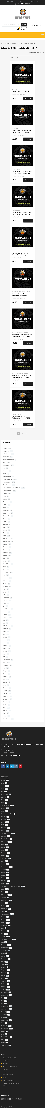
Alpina (4, 716)
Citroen (5, 690)
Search (24, 24)
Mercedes (5, 578)
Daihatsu (5, 676)
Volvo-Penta (6, 454)
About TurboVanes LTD (9, 1058)
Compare (5, 1063)
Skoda (4, 521)
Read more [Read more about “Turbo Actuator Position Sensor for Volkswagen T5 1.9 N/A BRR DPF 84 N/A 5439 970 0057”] (28, 302)
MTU (4, 569)
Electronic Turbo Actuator (20, 332)
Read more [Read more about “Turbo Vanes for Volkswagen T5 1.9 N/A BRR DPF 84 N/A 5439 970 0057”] (28, 139)
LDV (4, 606)
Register (27, 3)
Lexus (4, 603)
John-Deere (6, 626)
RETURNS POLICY (8, 1074)
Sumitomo (6, 502)
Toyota (5, 493)
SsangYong (6, 510)
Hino (4, 654)
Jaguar (5, 637)
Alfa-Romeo (6, 719)
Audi (4, 713)
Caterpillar (6, 699)
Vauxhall (5, 471)
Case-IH (5, 702)
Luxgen (5, 592)
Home (2, 43)
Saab (4, 533)
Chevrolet (5, 696)
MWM (4, 566)
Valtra (4, 473)
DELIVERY (6, 1069)
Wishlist (5, 1086)
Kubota (5, 614)
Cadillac (5, 704)
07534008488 (36, 26)
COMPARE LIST (34, 1)
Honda (4, 648)
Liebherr (5, 600)
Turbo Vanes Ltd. (17, 88)
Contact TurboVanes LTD (10, 1066)
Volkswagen (6, 465)
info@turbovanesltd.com (12, 755)
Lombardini (6, 597)
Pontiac (5, 550)
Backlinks (5, 1061)
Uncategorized (7, 476)
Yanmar (5, 448)
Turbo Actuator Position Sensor (21, 251)
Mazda (5, 583)
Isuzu (4, 642)
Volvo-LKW (6, 456)
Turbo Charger (7, 485)
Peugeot (5, 552)
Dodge (4, 671)
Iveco (4, 640)
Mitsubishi (5, 572)
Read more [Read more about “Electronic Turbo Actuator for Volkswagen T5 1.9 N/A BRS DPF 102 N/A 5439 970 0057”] (28, 343)
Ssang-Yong (6, 513)
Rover (4, 535)
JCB (4, 634)
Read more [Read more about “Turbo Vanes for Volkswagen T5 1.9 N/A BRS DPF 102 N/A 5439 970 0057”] (28, 98)
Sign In (22, 3)
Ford (4, 662)
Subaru (5, 504)
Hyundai (5, 645)
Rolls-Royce (6, 538)
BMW (4, 707)
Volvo (4, 462)
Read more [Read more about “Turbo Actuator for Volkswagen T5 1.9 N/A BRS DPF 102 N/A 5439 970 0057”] (28, 424)
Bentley (5, 710)
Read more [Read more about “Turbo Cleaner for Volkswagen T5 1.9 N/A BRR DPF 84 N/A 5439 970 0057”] (28, 220)
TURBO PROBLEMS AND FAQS (11, 1083)
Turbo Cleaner (16, 169)
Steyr (4, 507)
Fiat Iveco (5, 665)
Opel (4, 558)
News (4, 1072)
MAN (4, 589)
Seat (4, 527)
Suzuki (5, 499)
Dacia (4, 685)
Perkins (5, 555)
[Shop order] (22, 57)
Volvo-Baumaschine (8, 459)
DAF (4, 679)
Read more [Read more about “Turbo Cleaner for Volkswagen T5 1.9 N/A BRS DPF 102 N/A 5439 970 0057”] (28, 180)
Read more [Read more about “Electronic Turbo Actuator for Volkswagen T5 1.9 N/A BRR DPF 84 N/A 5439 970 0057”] (28, 384)
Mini (4, 575)
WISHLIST (22, 1)
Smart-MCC (6, 516)
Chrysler (5, 693)
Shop (4, 1077)
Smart (5, 519)
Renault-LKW (6, 541)
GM (4, 657)
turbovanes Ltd (16, 1107)
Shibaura (5, 524)
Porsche (5, 547)
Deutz (4, 673)
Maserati (5, 586)
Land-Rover (6, 609)
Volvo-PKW (6, 451)
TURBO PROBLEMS (8, 1080)
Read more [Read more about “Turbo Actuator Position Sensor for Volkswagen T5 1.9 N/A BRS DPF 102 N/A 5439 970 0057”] (28, 261)
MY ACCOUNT (10, 1)
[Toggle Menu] (42, 35)
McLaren (5, 581)
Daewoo (5, 682)
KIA (4, 620)
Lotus (4, 595)
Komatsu (5, 617)
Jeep (4, 631)
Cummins (5, 688)
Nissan (5, 561)
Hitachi (5, 651)
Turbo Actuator (16, 414)
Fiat (4, 668)
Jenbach (5, 628)
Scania (5, 530)
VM (4, 468)
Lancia (5, 611)
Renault (5, 544)
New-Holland (6, 564)
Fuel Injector (6, 659)
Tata (4, 496)
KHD (4, 623)
